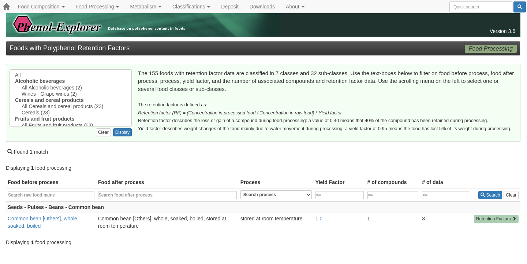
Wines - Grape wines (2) (70, 94)
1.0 (318, 218)
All (70, 75)
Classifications (191, 7)
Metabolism (145, 7)
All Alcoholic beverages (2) (70, 88)
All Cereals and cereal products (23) (70, 106)
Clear (103, 132)
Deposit (229, 7)
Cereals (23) (70, 113)
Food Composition (41, 7)
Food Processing (97, 7)
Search (490, 195)
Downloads (262, 7)
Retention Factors (496, 218)
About (295, 7)
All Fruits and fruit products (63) (70, 125)
